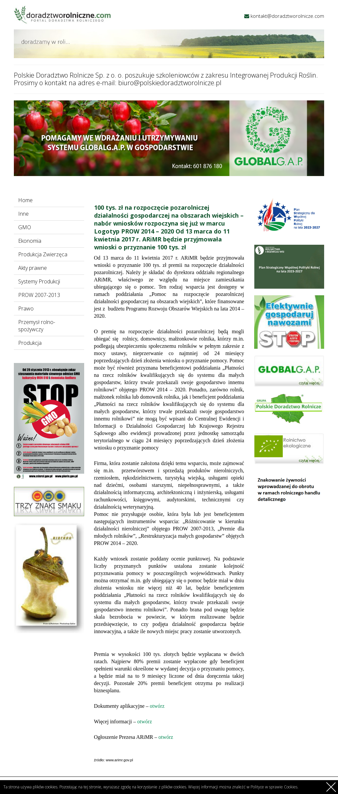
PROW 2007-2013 (39, 295)
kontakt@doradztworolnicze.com (287, 16)
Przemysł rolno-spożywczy (36, 325)
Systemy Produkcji (39, 281)
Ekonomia (29, 240)
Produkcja (30, 342)
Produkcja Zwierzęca (42, 254)
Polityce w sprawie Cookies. (274, 787)
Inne (23, 213)
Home (25, 200)
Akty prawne (32, 267)
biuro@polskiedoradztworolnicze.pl (169, 82)
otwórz (157, 706)
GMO (24, 227)
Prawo (26, 308)
